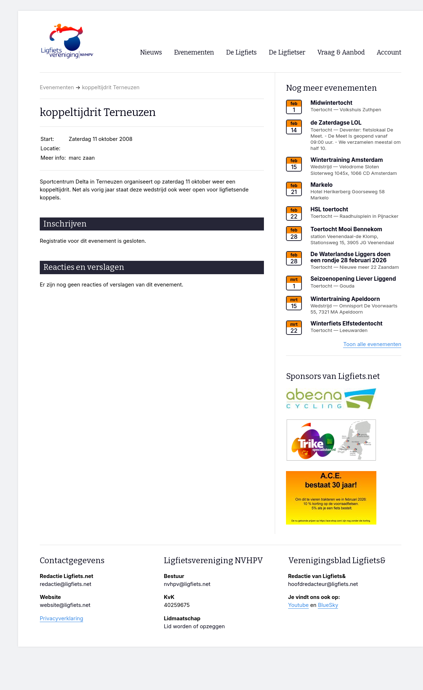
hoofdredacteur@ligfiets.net (323, 584)
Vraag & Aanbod (341, 52)
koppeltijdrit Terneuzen (111, 87)
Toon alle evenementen (372, 344)
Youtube (298, 605)
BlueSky (328, 605)
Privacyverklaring (61, 618)
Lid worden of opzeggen (194, 626)
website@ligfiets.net (65, 605)
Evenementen (57, 87)
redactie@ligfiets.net (65, 584)
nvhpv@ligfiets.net (187, 584)
